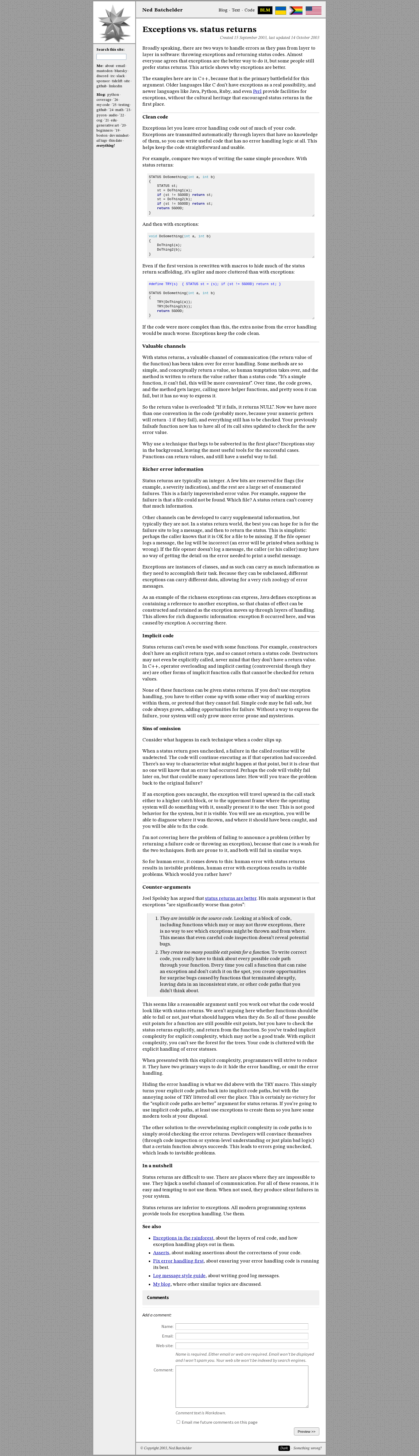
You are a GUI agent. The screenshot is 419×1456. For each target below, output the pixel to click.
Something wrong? (307, 1448)
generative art (107, 125)
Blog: (101, 95)
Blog (223, 10)
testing (124, 105)
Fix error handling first (178, 1261)
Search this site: (110, 50)
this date (115, 141)
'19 (117, 130)
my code (103, 105)
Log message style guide (179, 1275)
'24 (111, 110)
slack (121, 76)
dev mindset (119, 135)
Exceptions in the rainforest (183, 1238)
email (120, 66)
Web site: (164, 1345)
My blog (161, 1284)
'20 (123, 125)
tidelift (117, 81)
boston (101, 135)
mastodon (104, 71)
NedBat (162, 10)
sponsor (103, 81)
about (109, 66)
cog (99, 120)
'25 (114, 105)
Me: (100, 66)
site (127, 81)
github (101, 86)
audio (113, 115)
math (119, 110)
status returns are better (231, 898)
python (113, 95)
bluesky (121, 71)
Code (250, 10)
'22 (121, 115)
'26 (116, 100)
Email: (167, 1336)
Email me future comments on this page (217, 1422)
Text (236, 10)
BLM (265, 10)
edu (114, 120)
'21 (106, 120)
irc (112, 76)
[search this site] (111, 57)
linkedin (115, 86)
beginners (104, 130)
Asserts (161, 1253)
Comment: (163, 1370)
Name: (167, 1326)
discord (102, 76)
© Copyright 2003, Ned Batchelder (166, 1448)
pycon (101, 115)
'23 (128, 110)
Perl (257, 91)
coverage (103, 100)
